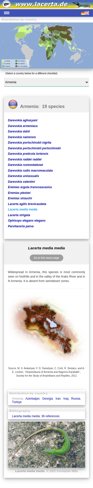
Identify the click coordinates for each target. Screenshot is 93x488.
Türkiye (17, 402)
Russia (75, 398)
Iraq (65, 398)
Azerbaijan (33, 398)
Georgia (47, 398)
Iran (58, 398)
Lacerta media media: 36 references (36, 416)
